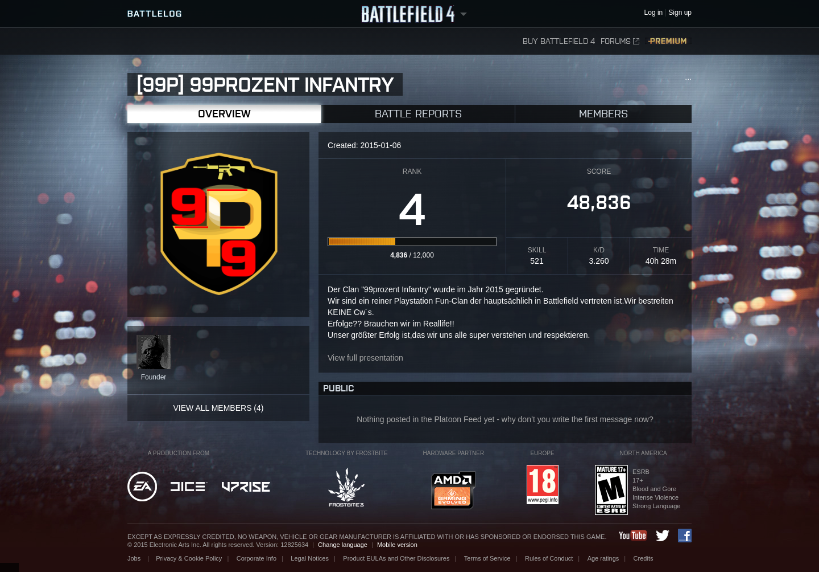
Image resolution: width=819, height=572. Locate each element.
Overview (224, 113)
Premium (668, 41)
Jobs (134, 558)
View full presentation (365, 357)
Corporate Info (256, 558)
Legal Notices (310, 558)
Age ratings (603, 558)
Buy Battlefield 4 (559, 41)
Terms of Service (487, 558)
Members (603, 113)
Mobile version (397, 544)
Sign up (680, 13)
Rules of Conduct (549, 558)
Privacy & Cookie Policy (189, 558)
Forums (620, 41)
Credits (643, 558)
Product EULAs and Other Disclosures (396, 558)
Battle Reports (418, 113)
